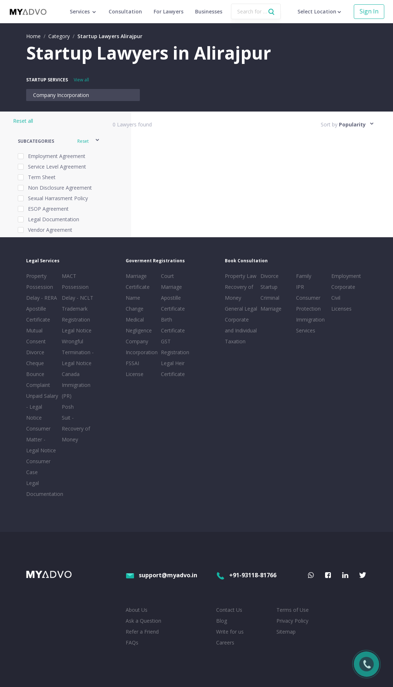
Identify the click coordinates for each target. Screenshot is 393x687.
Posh (68, 406)
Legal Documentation (42, 488)
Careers (225, 642)
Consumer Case (38, 467)
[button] (59, 141)
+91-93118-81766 (246, 575)
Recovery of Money (239, 292)
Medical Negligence (139, 325)
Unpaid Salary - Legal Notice (42, 406)
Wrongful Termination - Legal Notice (78, 352)
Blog (221, 620)
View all (81, 80)
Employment (346, 275)
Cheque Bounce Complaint (38, 374)
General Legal (241, 308)
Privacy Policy (292, 620)
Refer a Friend (142, 631)
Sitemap (286, 631)
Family (303, 275)
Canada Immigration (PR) (76, 385)
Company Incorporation (61, 95)
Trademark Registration (76, 314)
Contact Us (229, 609)
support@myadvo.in (161, 575)
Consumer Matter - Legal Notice (41, 439)
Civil (335, 297)
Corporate (343, 286)
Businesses (208, 11)
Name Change (134, 303)
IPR (300, 286)
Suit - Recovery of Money (76, 428)
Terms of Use (292, 609)
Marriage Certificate (138, 281)
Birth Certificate (173, 325)
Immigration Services (310, 325)
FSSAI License (134, 368)
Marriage (270, 308)
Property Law (240, 275)
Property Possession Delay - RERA (41, 286)
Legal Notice (77, 330)
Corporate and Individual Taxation (241, 330)
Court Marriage (171, 281)
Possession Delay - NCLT (77, 292)
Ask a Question (143, 620)
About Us (136, 609)
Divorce (269, 275)
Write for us (230, 631)
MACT (69, 275)
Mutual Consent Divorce (36, 341)
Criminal (269, 297)
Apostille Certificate (38, 314)
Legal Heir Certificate (173, 368)
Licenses (341, 308)
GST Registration (175, 347)
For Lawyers (168, 11)
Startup (268, 286)
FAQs (132, 642)
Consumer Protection (308, 303)
